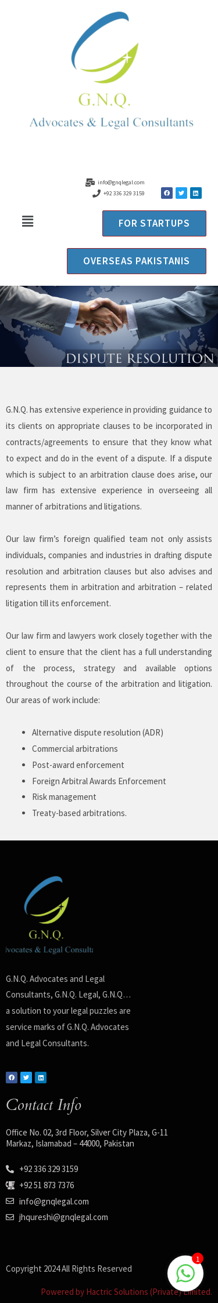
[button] (27, 221)
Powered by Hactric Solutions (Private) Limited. (126, 1291)
